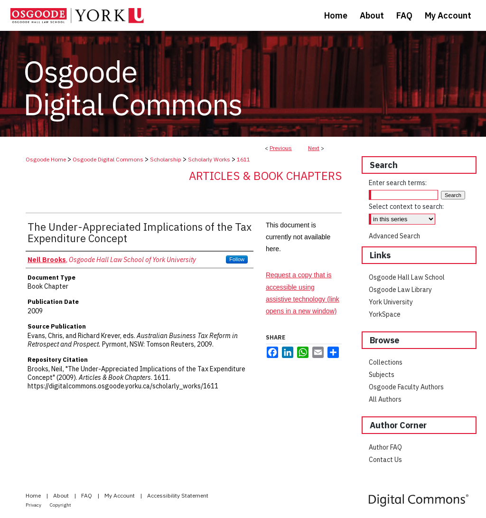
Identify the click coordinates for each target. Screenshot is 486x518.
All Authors (385, 399)
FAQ (87, 495)
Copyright (60, 505)
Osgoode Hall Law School (407, 277)
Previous (281, 147)
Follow (236, 259)
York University (391, 302)
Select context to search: (406, 206)
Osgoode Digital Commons (108, 159)
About (61, 495)
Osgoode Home (46, 159)
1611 (243, 159)
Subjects (381, 374)
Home (34, 495)
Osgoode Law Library (400, 289)
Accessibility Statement (177, 495)
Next (313, 147)
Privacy (34, 505)
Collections (385, 362)
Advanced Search (394, 236)
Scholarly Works (209, 159)
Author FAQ (385, 447)
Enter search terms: (398, 183)
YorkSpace (385, 314)
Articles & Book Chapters (265, 175)
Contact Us (385, 459)
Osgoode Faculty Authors (406, 387)
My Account (120, 495)
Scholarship (165, 159)
